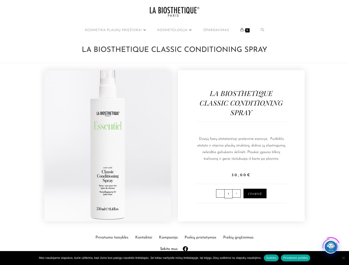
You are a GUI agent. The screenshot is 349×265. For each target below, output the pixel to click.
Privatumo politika (295, 258)
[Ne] (343, 258)
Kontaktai (144, 237)
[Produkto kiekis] (228, 193)
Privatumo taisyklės (112, 237)
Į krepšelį (255, 193)
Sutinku (271, 258)
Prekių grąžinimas (238, 237)
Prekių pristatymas (201, 237)
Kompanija (169, 237)
